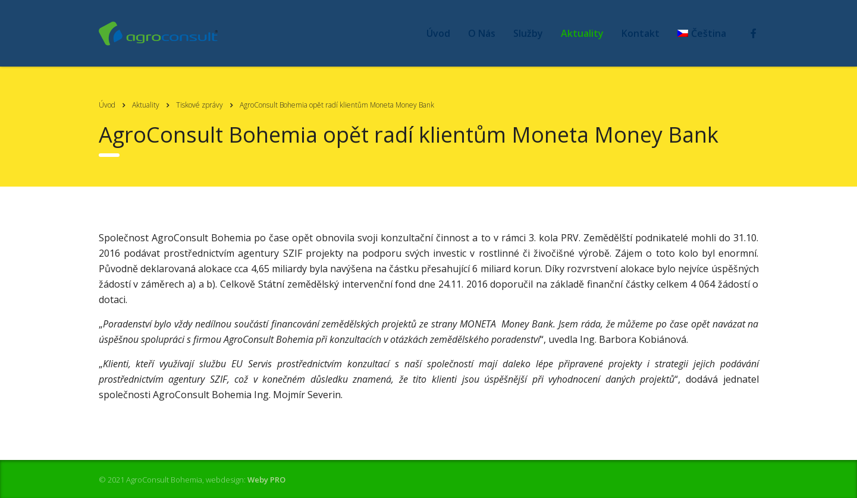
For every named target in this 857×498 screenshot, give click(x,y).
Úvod (438, 33)
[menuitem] (701, 33)
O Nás (481, 33)
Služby (528, 33)
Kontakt (640, 33)
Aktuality (582, 33)
